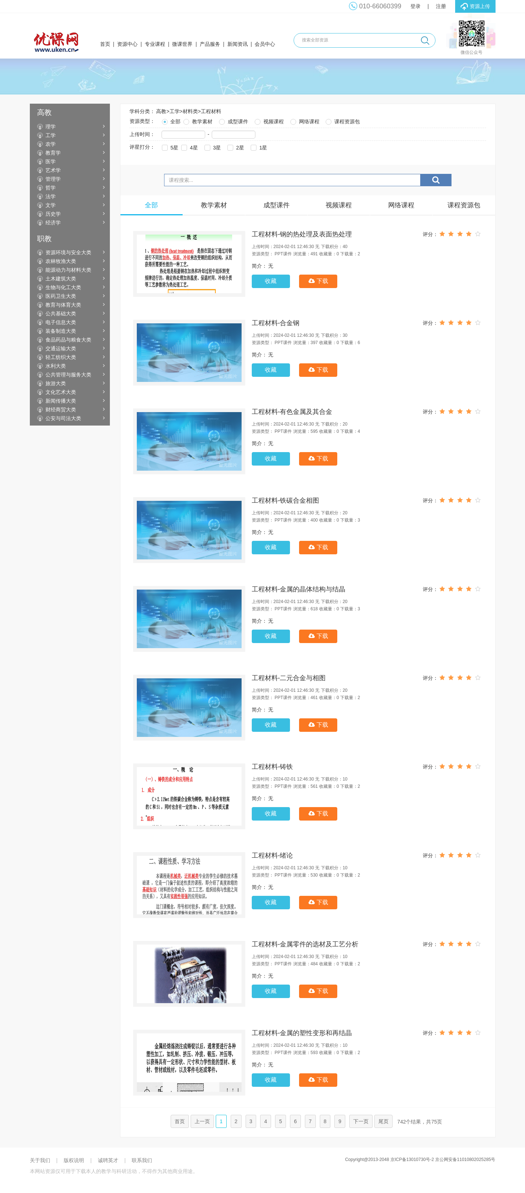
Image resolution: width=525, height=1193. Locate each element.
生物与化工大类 (63, 287)
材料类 (190, 111)
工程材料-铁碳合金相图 (285, 500)
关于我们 (40, 1160)
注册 (441, 6)
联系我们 (142, 1160)
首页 (105, 44)
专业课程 (155, 44)
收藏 (271, 281)
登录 (415, 6)
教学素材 (197, 120)
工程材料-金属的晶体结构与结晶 (299, 589)
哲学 (50, 188)
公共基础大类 (60, 313)
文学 (50, 205)
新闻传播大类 (60, 401)
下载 (318, 281)
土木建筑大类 (60, 279)
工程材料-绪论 (272, 855)
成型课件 (233, 120)
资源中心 (127, 44)
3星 (212, 147)
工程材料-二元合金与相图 (289, 678)
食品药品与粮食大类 (68, 340)
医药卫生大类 (60, 296)
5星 (169, 147)
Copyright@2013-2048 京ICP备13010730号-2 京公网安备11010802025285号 (420, 1159)
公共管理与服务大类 (68, 375)
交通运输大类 (60, 348)
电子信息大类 (60, 322)
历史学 (53, 214)
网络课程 (304, 120)
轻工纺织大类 (60, 357)
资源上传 (475, 6)
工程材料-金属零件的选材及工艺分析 (305, 944)
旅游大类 (55, 383)
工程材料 (211, 111)
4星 (189, 147)
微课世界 (182, 44)
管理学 (53, 179)
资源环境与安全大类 (68, 252)
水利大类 (55, 366)
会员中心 (265, 44)
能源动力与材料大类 (68, 270)
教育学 (53, 153)
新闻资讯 (237, 44)
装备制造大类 (60, 331)
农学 (50, 144)
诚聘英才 (108, 1160)
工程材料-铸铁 (272, 766)
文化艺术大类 (60, 392)
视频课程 (268, 120)
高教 (161, 111)
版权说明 (74, 1160)
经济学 (53, 223)
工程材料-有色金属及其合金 (292, 411)
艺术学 (53, 170)
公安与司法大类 (63, 418)
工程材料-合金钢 (276, 323)
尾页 (383, 1121)
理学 (50, 126)
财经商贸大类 (60, 409)
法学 (50, 196)
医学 (50, 161)
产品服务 (210, 44)
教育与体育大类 (63, 305)
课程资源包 (342, 120)
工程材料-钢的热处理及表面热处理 (302, 234)
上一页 (202, 1121)
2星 (235, 147)
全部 (170, 120)
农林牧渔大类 (60, 261)
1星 (258, 147)
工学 (50, 135)
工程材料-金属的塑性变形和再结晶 (302, 1033)
